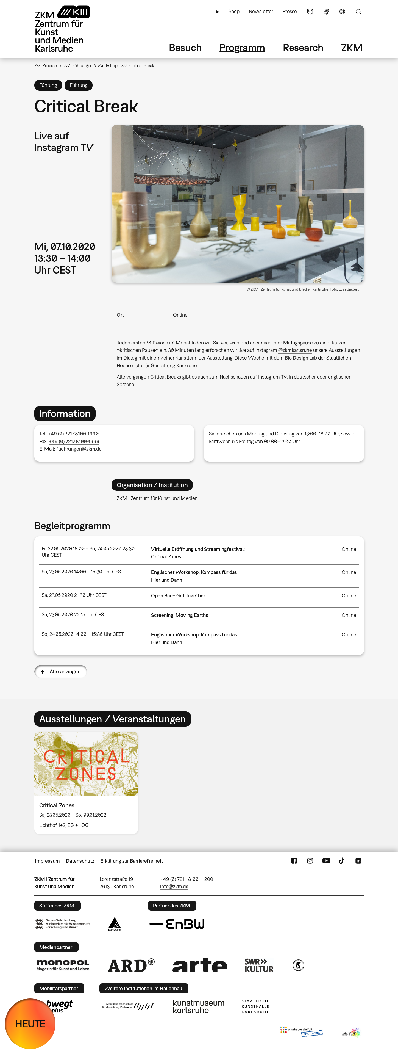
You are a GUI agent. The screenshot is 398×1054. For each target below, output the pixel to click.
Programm (242, 47)
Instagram (310, 861)
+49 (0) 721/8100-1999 (74, 441)
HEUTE (30, 1024)
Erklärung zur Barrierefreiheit (131, 861)
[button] (238, 204)
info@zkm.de (174, 886)
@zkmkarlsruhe (295, 350)
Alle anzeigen (65, 671)
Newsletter (261, 11)
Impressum (47, 861)
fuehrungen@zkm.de (79, 449)
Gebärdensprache (326, 11)
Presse (290, 11)
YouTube (326, 861)
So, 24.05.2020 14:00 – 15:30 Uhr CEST (83, 634)
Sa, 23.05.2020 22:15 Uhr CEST (74, 614)
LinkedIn (358, 861)
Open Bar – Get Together (178, 595)
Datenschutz (80, 861)
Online (180, 315)
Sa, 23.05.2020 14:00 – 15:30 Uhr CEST (82, 572)
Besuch (185, 47)
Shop (234, 11)
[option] (88, 783)
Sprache (342, 11)
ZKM (352, 47)
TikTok (342, 861)
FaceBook (294, 861)
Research (303, 47)
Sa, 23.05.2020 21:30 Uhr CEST (74, 595)
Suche (358, 11)
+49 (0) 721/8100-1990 (73, 434)
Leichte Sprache (310, 11)
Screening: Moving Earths (179, 615)
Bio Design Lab (301, 358)
